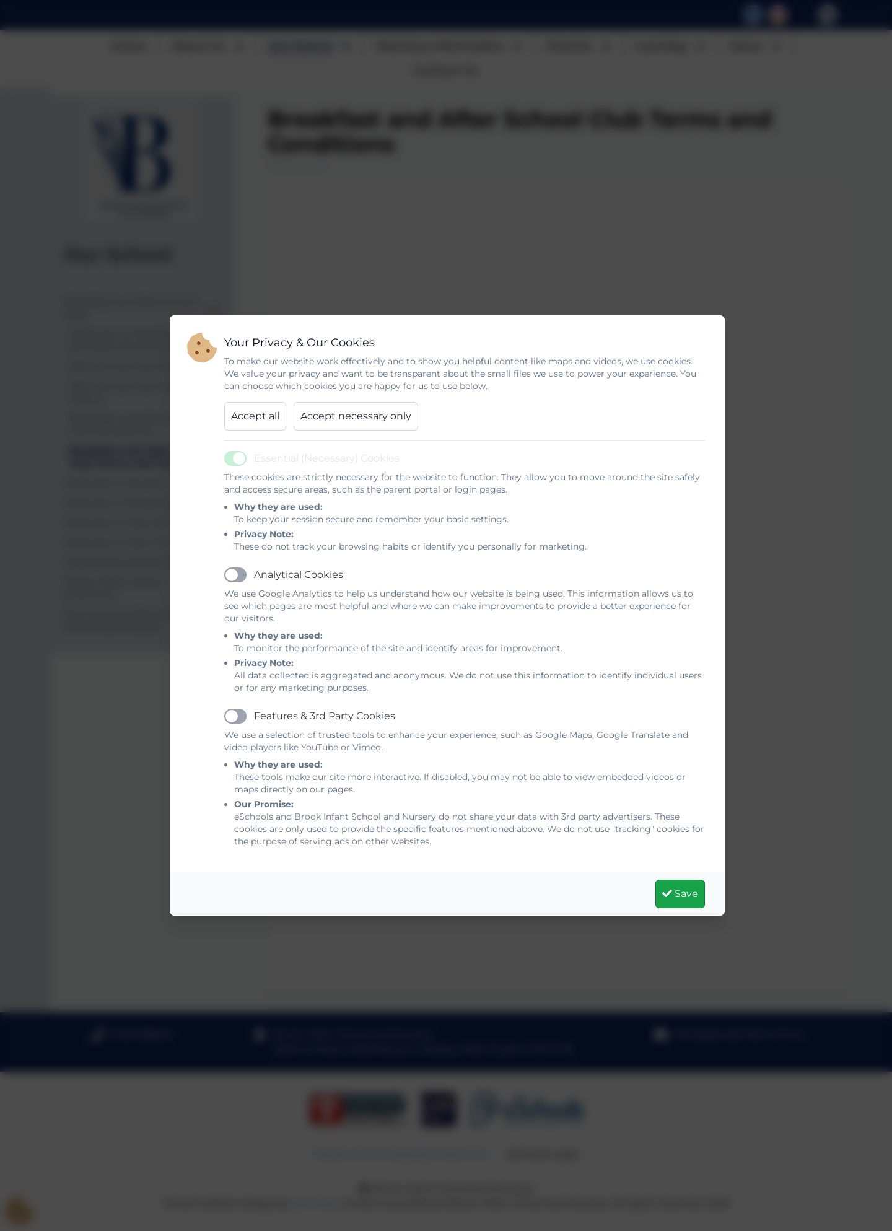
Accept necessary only (355, 416)
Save (680, 894)
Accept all (255, 416)
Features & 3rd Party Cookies (324, 716)
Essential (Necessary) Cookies (327, 458)
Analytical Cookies (298, 574)
